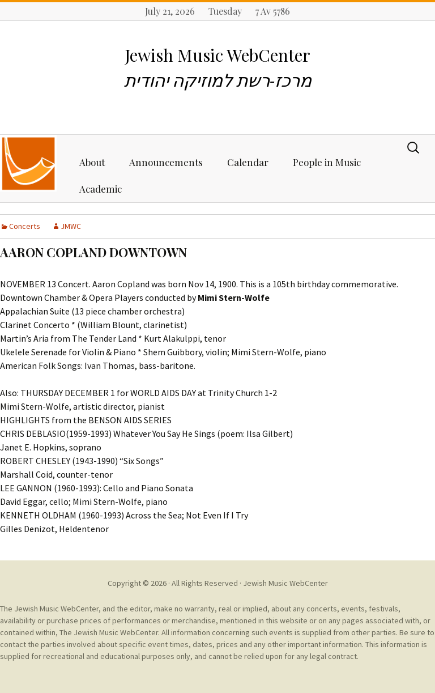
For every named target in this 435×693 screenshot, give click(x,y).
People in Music (327, 162)
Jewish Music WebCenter (285, 583)
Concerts (24, 226)
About (92, 162)
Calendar (247, 162)
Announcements (166, 162)
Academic (100, 188)
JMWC (71, 226)
